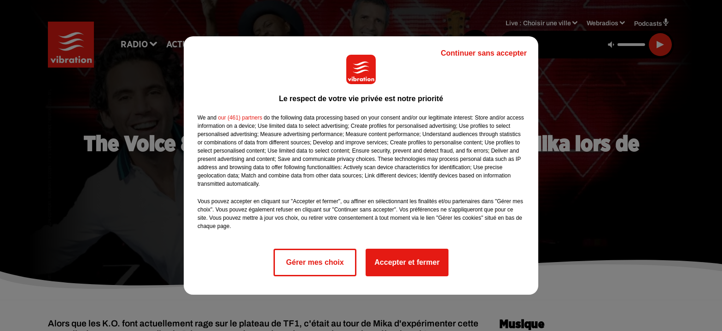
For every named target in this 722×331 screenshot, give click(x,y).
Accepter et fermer (406, 262)
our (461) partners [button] (240, 117)
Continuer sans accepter (484, 53)
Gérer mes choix (315, 262)
